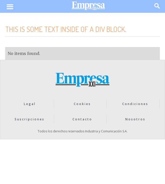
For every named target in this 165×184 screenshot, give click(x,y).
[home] (87, 7)
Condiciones (135, 104)
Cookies (82, 104)
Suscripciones (30, 119)
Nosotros (135, 119)
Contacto (82, 119)
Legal (30, 104)
